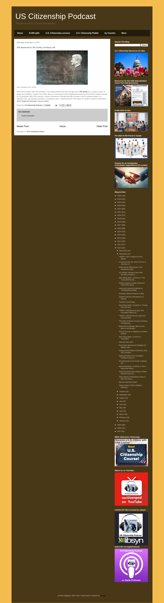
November (123, 254)
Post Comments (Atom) (35, 131)
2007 (119, 431)
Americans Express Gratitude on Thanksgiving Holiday (131, 289)
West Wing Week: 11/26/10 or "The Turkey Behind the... (132, 279)
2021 (119, 212)
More (123, 33)
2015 (119, 231)
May (121, 408)
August (122, 398)
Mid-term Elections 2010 (128, 382)
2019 (119, 219)
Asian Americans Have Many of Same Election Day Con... (133, 373)
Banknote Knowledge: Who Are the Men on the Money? (132, 327)
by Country (110, 33)
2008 (119, 428)
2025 (119, 199)
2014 (119, 235)
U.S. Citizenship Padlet (87, 33)
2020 (119, 215)
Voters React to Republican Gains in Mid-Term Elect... (132, 378)
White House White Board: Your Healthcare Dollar (130, 268)
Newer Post (23, 126)
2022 (119, 209)
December (123, 251)
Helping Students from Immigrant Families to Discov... (131, 357)
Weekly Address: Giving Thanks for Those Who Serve (132, 284)
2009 (119, 425)
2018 (119, 222)
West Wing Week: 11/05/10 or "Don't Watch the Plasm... (132, 367)
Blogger (103, 596)
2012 (119, 241)
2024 (119, 202)
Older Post (102, 126)
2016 (119, 228)
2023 (119, 205)
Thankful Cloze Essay (127, 302)
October (122, 391)
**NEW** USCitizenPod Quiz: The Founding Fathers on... (131, 312)
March (121, 414)
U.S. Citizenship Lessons (58, 33)
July (121, 401)
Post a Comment (28, 116)
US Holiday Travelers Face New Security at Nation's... (130, 274)
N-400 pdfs (34, 33)
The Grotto (83, 92)
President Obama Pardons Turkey (131, 294)
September (123, 395)
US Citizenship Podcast (55, 16)
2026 (119, 196)
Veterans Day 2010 (126, 342)
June (121, 404)
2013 (119, 238)
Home (20, 33)
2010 (119, 248)
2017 (119, 225)
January (122, 421)
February (122, 417)
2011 (119, 244)
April (121, 411)
